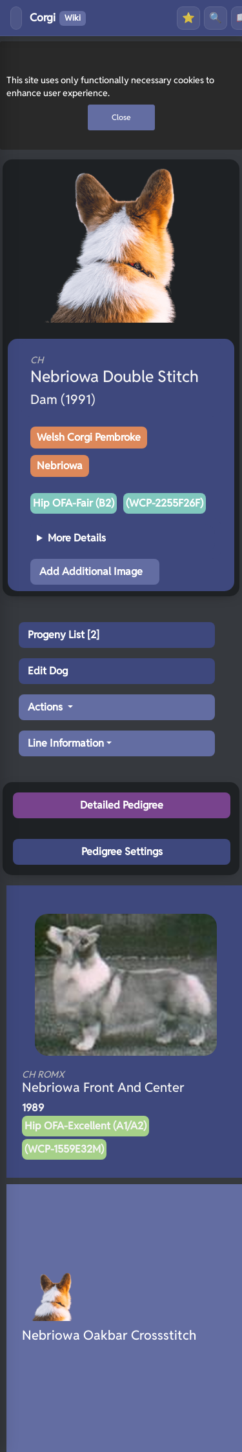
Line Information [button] (66, 743)
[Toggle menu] (16, 18)
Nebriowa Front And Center (108, 1082)
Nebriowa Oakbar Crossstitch (109, 1335)
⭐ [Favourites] (188, 18)
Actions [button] (46, 707)
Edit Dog (48, 671)
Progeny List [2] (63, 634)
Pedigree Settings (122, 851)
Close (121, 117)
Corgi (58, 18)
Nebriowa (60, 465)
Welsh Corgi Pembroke (89, 437)
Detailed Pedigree (121, 805)
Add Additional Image (91, 571)
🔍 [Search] (215, 18)
